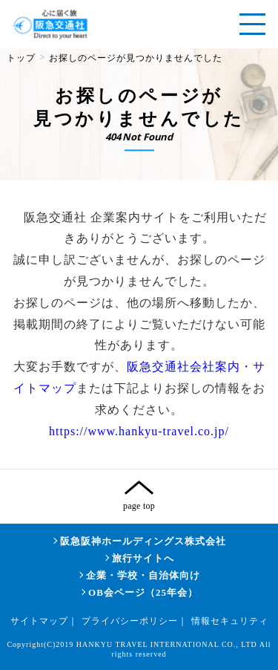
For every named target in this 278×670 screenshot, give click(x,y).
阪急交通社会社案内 (183, 366)
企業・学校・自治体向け (143, 575)
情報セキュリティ (229, 621)
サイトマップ (39, 621)
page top (139, 506)
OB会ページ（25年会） (143, 592)
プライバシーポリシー (130, 621)
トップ (21, 58)
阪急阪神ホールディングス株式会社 (143, 541)
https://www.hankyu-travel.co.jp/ (139, 431)
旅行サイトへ (143, 558)
